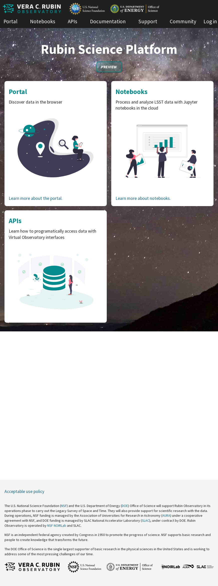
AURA (166, 515)
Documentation (108, 21)
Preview (109, 67)
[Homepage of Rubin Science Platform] (109, 9)
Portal (11, 21)
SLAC (145, 520)
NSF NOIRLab (56, 525)
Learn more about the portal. (35, 198)
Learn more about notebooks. (143, 198)
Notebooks (42, 21)
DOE (125, 505)
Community (183, 21)
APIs (72, 21)
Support (147, 21)
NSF (64, 505)
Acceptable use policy (24, 491)
